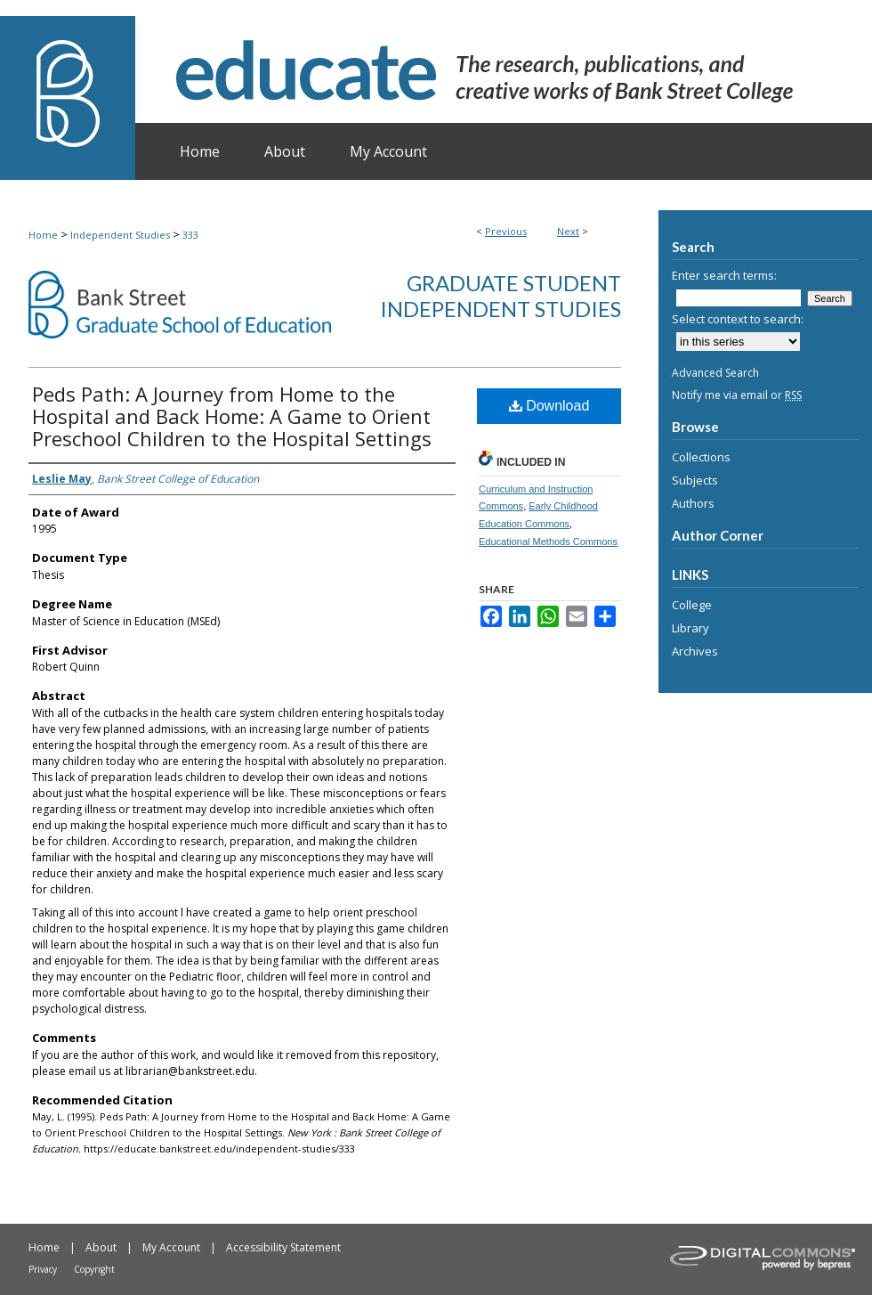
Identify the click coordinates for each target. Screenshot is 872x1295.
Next (568, 231)
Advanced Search (715, 372)
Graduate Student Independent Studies (500, 296)
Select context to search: (737, 319)
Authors (693, 503)
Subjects (695, 480)
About (101, 1247)
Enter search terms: (724, 275)
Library (690, 628)
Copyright (94, 1269)
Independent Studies (120, 234)
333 (190, 234)
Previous (506, 231)
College (692, 605)
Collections (701, 457)
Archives (695, 651)
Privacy (42, 1269)
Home (43, 234)
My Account (171, 1247)
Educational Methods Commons (548, 541)
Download (549, 405)
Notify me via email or (737, 395)
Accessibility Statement (283, 1247)
